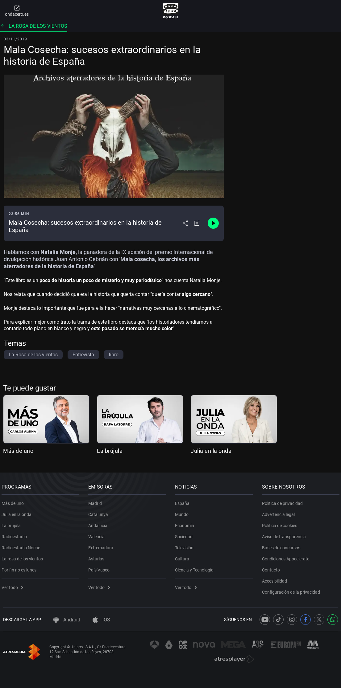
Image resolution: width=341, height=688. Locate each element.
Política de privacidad (284, 500)
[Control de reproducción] (213, 223)
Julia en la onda (211, 451)
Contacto (272, 567)
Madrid (96, 500)
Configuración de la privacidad (293, 589)
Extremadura (102, 545)
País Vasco (100, 567)
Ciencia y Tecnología (196, 567)
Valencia (98, 534)
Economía (186, 523)
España (184, 500)
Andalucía (99, 523)
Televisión (186, 545)
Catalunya (100, 512)
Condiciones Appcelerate (287, 556)
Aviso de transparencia (285, 534)
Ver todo (14, 585)
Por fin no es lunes (20, 567)
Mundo (183, 512)
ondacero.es (17, 10)
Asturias (98, 556)
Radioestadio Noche (22, 545)
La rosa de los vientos (33, 26)
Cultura (184, 556)
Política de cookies (281, 523)
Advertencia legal (280, 512)
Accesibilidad (276, 578)
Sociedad (185, 534)
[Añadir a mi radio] (197, 223)
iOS (101, 620)
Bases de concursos (283, 545)
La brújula (110, 451)
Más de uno (18, 451)
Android (66, 620)
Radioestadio (15, 534)
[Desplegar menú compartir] (185, 223)
